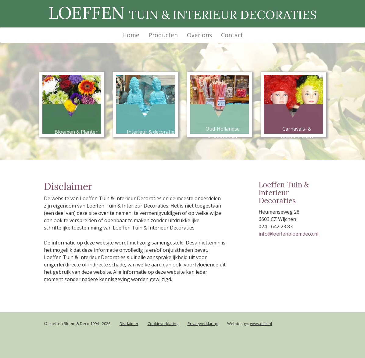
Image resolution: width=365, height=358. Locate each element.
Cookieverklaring (163, 323)
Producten (163, 35)
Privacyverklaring (203, 323)
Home (133, 35)
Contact (232, 35)
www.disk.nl (261, 323)
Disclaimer (129, 323)
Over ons (199, 35)
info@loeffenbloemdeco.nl (288, 233)
